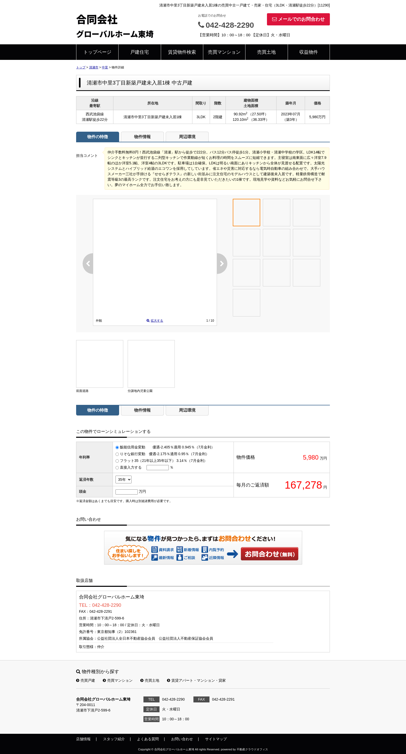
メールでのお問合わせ (298, 19)
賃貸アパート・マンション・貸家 (196, 680)
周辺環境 (187, 137)
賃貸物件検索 (182, 52)
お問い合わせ (269, 553)
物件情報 (142, 137)
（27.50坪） (258, 114)
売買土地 (266, 52)
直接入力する (131, 467)
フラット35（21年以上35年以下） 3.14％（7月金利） (163, 461)
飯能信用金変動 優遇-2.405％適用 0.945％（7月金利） (167, 447)
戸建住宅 (139, 52)
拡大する (155, 320)
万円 (142, 491)
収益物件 (308, 52)
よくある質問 (148, 739)
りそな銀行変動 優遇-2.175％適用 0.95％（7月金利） (164, 454)
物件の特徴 (97, 137)
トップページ (97, 52)
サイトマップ (216, 739)
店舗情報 (83, 739)
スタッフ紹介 (114, 739)
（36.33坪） (259, 119)
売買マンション (224, 52)
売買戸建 (85, 680)
